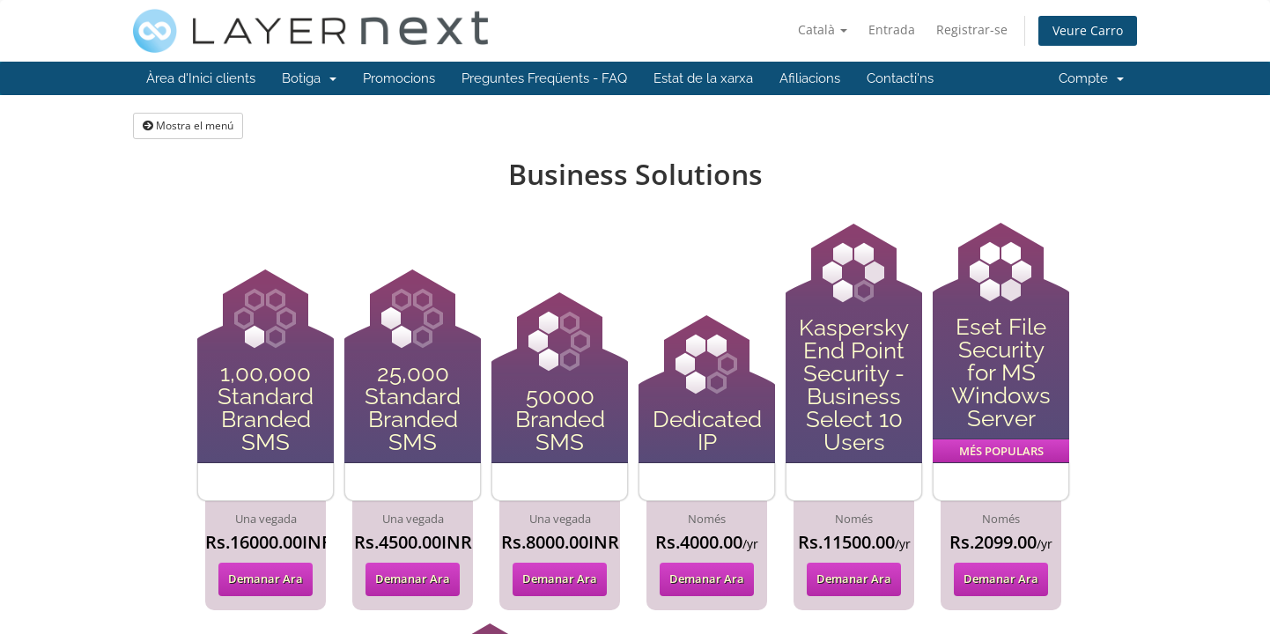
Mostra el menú (188, 125)
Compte (1091, 78)
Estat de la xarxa (703, 78)
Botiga (309, 78)
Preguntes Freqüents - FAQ (544, 78)
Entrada (891, 29)
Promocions (399, 78)
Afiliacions (809, 78)
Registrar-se (972, 29)
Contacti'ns (900, 78)
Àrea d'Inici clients (200, 78)
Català (822, 29)
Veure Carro (1087, 30)
